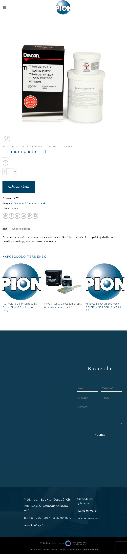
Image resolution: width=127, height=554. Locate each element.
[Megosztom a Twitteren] (17, 216)
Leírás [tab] (5, 229)
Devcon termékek (88, 518)
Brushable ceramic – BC (58, 307)
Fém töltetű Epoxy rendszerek (52, 146)
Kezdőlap (8, 146)
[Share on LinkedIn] (35, 216)
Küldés (100, 434)
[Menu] (4, 7)
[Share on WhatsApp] (5, 216)
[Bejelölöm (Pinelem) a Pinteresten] (29, 216)
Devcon (23, 146)
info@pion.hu (41, 525)
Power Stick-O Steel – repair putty (19, 309)
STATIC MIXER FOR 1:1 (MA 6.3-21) (104, 309)
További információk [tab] (20, 229)
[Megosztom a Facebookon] (11, 216)
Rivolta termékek (87, 510)
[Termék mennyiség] (9, 171)
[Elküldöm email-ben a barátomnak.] (23, 216)
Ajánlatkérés (19, 186)
